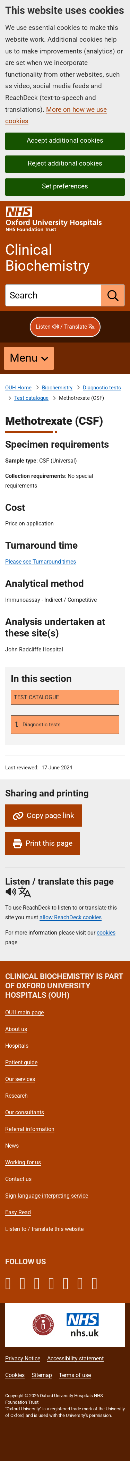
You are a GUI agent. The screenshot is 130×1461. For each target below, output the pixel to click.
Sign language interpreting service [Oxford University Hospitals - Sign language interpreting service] (46, 1195)
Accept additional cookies (65, 140)
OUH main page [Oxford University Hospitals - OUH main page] (24, 1012)
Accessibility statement (75, 1358)
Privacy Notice (22, 1358)
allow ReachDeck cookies (71, 917)
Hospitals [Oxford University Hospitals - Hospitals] (16, 1045)
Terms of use (75, 1375)
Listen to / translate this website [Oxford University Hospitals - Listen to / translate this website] (44, 1229)
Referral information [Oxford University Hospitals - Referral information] (29, 1129)
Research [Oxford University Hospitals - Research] (16, 1095)
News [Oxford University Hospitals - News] (12, 1145)
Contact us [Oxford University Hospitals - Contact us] (18, 1179)
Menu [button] (24, 357)
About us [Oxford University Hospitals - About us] (16, 1029)
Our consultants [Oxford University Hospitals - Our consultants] (24, 1112)
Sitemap (42, 1375)
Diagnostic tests (102, 388)
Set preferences (65, 186)
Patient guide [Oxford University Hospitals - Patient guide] (21, 1062)
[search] (113, 295)
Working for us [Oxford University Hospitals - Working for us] (23, 1162)
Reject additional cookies (65, 163)
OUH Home (18, 388)
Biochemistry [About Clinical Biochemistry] (57, 388)
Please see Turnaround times (40, 561)
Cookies (15, 1375)
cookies (106, 932)
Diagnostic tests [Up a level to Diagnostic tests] (41, 724)
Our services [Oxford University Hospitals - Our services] (20, 1079)
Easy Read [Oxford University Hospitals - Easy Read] (18, 1212)
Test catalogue (31, 398)
